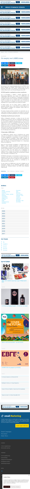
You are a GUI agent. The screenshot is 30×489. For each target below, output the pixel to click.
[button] (1, 7)
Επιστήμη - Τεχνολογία (6, 191)
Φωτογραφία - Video (19, 200)
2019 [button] (3, 228)
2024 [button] (3, 216)
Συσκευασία (18, 190)
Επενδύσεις (4, 199)
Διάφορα (3, 190)
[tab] (15, 211)
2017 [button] (3, 233)
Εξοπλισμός (18, 192)
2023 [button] (3, 218)
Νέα (6, 52)
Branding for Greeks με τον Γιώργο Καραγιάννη (10, 382)
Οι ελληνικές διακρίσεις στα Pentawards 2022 (10, 376)
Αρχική (2, 52)
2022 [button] (3, 221)
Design (3, 200)
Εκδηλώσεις (4, 195)
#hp (3, 242)
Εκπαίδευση (4, 192)
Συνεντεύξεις (18, 201)
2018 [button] (3, 231)
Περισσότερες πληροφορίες (15, 486)
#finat (8, 171)
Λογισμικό (18, 196)
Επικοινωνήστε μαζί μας (5, 447)
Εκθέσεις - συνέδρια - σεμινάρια (7, 194)
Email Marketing (4, 457)
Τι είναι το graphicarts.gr (5, 446)
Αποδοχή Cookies (7, 486)
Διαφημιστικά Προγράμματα (6, 459)
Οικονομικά (18, 199)
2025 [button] (3, 213)
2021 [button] (3, 223)
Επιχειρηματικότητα (5, 201)
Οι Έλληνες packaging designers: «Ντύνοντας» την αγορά (14, 305)
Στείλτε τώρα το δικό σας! (22, 425)
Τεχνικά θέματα (4, 196)
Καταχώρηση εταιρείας (5, 461)
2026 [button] (3, 211)
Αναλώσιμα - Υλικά (19, 195)
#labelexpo (17, 171)
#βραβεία (22, 171)
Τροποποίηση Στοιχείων (5, 463)
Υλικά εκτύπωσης (19, 194)
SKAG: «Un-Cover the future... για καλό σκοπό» (12, 342)
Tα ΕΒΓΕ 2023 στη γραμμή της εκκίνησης (11, 367)
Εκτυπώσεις (4, 203)
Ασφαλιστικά (18, 198)
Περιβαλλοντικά (5, 198)
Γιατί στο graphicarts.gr (5, 455)
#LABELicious (12, 171)
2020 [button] (3, 226)
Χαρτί (17, 191)
